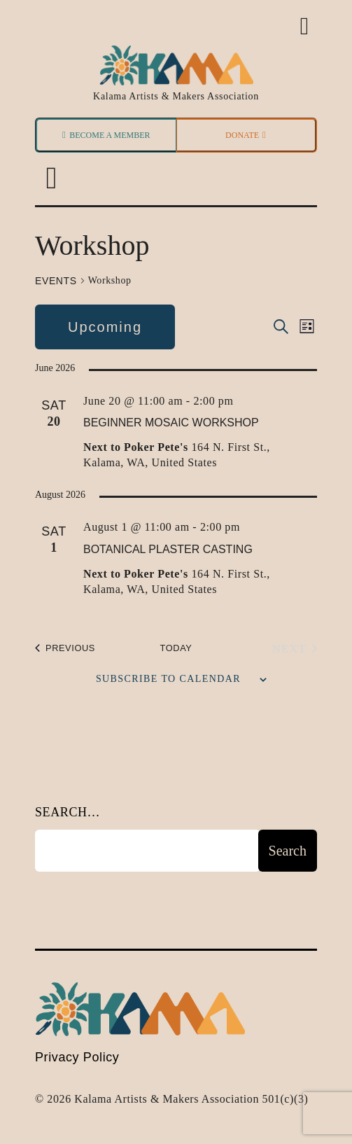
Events (56, 280)
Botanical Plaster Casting (168, 549)
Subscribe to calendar (168, 679)
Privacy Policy (77, 1057)
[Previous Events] (65, 649)
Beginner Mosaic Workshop (171, 422)
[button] (51, 179)
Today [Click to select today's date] (176, 648)
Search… (67, 812)
